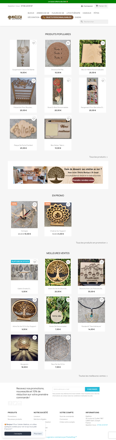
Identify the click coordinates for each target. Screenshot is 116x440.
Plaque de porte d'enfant (23, 145)
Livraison (37, 416)
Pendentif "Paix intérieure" (91, 326)
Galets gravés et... (24, 289)
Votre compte (67, 412)
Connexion (64, 419)
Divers (78, 17)
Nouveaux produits (15, 419)
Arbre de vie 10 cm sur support (24, 326)
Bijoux (31, 13)
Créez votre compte (67, 422)
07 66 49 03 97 (27, 6)
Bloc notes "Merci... (58, 145)
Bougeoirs (24, 364)
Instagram (20, 403)
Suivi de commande (67, 416)
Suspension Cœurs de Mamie (23, 70)
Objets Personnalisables (58, 17)
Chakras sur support (58, 231)
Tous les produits (98, 157)
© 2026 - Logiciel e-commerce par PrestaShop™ (58, 437)
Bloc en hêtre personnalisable (92, 70)
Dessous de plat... (58, 70)
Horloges (24, 231)
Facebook (10, 403)
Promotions (12, 416)
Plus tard (37, 433)
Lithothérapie (73, 13)
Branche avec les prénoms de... (91, 289)
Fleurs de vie (58, 13)
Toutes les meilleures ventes (93, 376)
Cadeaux (87, 13)
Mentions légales (40, 419)
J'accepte (18, 433)
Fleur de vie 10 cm (58, 364)
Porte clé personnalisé (57, 326)
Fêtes (96, 13)
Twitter (15, 403)
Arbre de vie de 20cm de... (58, 289)
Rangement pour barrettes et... (92, 107)
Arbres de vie (43, 13)
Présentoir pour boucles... (23, 107)
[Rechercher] (94, 21)
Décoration (33, 17)
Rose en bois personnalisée (58, 107)
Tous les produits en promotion (92, 243)
